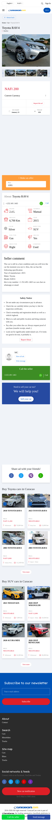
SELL (47, 10)
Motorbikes (6, 738)
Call (47, 203)
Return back (9, 17)
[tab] (26, 95)
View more (26, 572)
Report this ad (38, 103)
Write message (20, 361)
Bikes (4, 756)
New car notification (26, 791)
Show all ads (20, 356)
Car (8, 23)
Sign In (48, 3)
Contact (5, 722)
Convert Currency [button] (12, 95)
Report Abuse (26, 340)
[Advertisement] (26, 146)
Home (4, 23)
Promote (14, 103)
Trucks (4, 741)
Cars (3, 734)
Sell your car (26, 399)
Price (9, 182)
